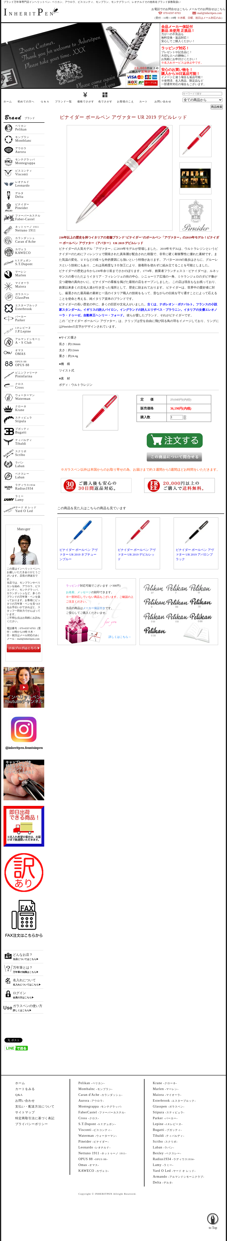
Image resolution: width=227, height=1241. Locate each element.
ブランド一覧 (63, 101)
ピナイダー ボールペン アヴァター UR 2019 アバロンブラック (195, 554)
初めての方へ (26, 101)
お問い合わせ (162, 101)
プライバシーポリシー (31, 1124)
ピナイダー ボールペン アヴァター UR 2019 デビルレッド (137, 554)
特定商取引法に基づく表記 (35, 1118)
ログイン (19, 993)
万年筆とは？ (23, 967)
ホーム (8, 101)
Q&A (19, 1095)
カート (143, 101)
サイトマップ (25, 1112)
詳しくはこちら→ (120, 637)
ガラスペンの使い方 (27, 1006)
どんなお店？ (23, 954)
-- (91, 1083)
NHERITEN (29, 13)
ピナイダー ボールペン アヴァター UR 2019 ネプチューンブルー (78, 554)
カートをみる (25, 1089)
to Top (213, 1215)
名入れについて (24, 980)
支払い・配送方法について (35, 1106)
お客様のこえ (125, 101)
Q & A (45, 101)
